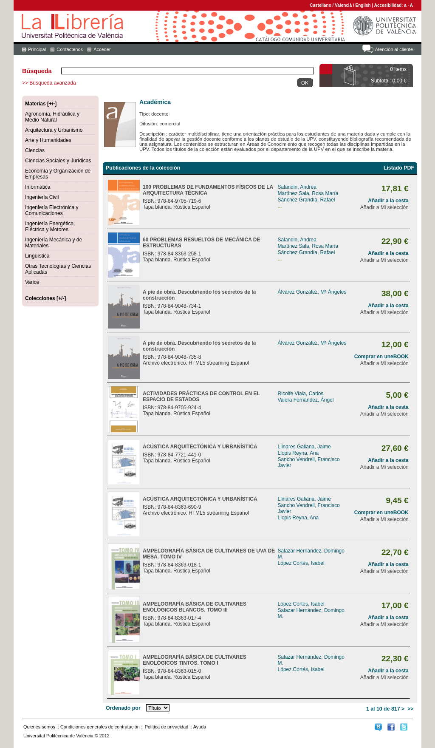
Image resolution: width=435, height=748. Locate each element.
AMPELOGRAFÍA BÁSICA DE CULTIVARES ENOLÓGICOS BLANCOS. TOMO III (194, 607)
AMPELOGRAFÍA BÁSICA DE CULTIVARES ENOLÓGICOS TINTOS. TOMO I (194, 660)
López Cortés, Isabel (301, 563)
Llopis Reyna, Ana (298, 453)
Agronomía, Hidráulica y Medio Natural (52, 117)
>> (410, 709)
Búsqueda (37, 71)
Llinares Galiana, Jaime (304, 447)
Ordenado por (123, 708)
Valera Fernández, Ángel (306, 400)
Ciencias (35, 150)
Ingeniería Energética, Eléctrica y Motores (50, 226)
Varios (32, 282)
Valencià (343, 5)
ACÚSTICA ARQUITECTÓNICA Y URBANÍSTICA (200, 447)
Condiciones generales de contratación (100, 726)
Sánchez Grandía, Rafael (306, 200)
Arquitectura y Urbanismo (53, 130)
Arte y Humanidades (48, 140)
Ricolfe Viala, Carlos (301, 394)
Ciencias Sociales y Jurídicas (58, 161)
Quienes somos (39, 726)
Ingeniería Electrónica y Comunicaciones (51, 210)
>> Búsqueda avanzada (49, 83)
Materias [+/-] (40, 104)
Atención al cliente (394, 49)
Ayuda (199, 726)
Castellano (320, 5)
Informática (37, 187)
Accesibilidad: (389, 5)
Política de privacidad (167, 726)
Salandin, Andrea (297, 187)
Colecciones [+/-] (45, 298)
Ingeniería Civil (42, 197)
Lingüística (37, 256)
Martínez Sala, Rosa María (308, 193)
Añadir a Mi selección (384, 207)
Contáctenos (69, 49)
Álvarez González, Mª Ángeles (312, 292)
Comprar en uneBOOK (381, 357)
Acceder (101, 49)
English (363, 5)
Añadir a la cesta (388, 201)
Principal (37, 49)
